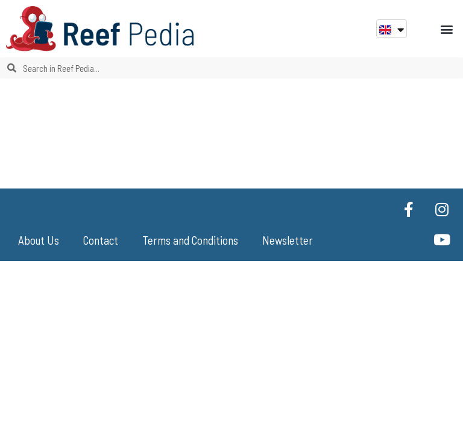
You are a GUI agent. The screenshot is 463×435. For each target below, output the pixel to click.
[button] (447, 29)
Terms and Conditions (190, 240)
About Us (38, 240)
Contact (100, 240)
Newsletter (287, 240)
